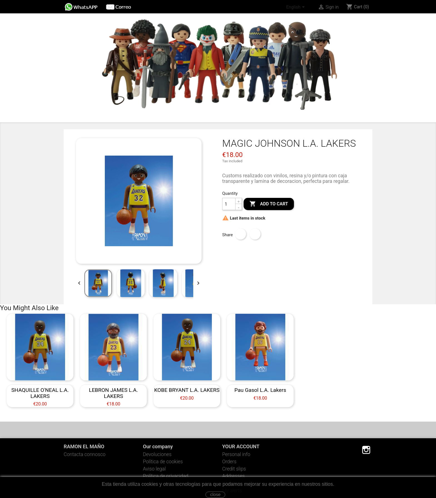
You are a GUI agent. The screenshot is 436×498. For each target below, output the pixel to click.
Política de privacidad (165, 476)
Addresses (233, 476)
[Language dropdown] (296, 7)
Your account (240, 446)
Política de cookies (163, 461)
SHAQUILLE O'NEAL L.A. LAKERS (40, 393)
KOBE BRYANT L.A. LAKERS (186, 390)
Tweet (255, 234)
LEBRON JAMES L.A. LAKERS (113, 393)
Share (240, 234)
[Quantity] (229, 204)
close (215, 494)
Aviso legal (154, 469)
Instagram (366, 449)
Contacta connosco (84, 454)
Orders (229, 461)
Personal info (236, 454)
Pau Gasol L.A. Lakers (260, 390)
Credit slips (234, 469)
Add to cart (268, 204)
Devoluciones (157, 454)
